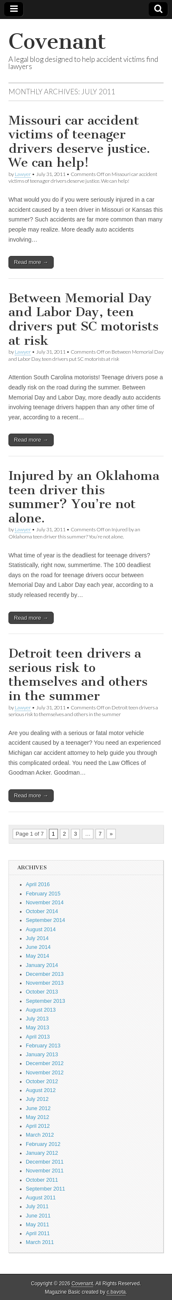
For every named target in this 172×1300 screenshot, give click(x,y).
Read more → (31, 262)
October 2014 (42, 911)
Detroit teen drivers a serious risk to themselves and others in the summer (77, 674)
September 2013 (45, 1001)
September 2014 (45, 920)
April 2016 (38, 884)
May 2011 (37, 1225)
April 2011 (38, 1233)
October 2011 (42, 1180)
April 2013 (38, 1037)
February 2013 (43, 1046)
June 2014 (38, 947)
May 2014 (37, 956)
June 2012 (38, 1108)
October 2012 (42, 1081)
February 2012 (43, 1144)
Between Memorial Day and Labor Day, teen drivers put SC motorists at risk (83, 319)
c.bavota (116, 1292)
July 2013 (37, 1019)
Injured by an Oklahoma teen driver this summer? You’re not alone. (83, 497)
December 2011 (45, 1162)
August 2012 (41, 1090)
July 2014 (37, 938)
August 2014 (41, 929)
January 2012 (42, 1153)
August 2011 (41, 1198)
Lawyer (23, 174)
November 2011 (45, 1171)
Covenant (57, 41)
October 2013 (42, 992)
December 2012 (45, 1063)
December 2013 (45, 974)
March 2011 (40, 1242)
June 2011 (38, 1216)
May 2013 (37, 1028)
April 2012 (38, 1126)
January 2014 (42, 965)
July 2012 (37, 1099)
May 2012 (37, 1117)
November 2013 (45, 983)
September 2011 (45, 1189)
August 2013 (41, 1010)
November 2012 (45, 1073)
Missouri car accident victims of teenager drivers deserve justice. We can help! (79, 141)
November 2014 (45, 903)
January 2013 (42, 1055)
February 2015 (43, 894)
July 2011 (37, 1206)
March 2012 (40, 1135)
